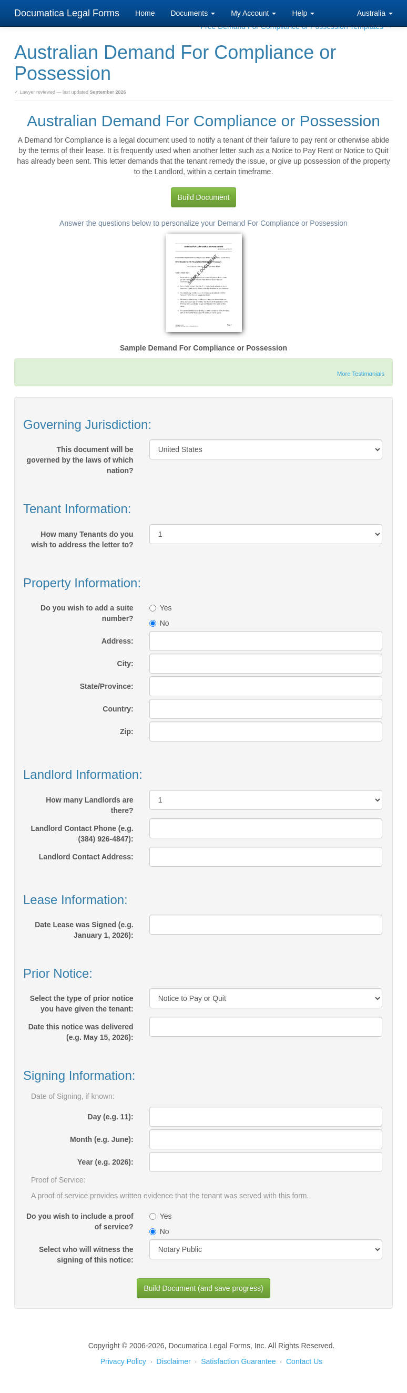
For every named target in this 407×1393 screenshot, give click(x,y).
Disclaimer (173, 1361)
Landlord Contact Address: (86, 857)
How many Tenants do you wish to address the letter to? (82, 539)
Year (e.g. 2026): (105, 1162)
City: (125, 663)
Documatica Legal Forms (66, 13)
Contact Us (304, 1361)
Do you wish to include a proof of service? (80, 1221)
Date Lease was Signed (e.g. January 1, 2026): (84, 929)
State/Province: (107, 686)
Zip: (127, 731)
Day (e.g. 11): (111, 1117)
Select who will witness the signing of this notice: (86, 1254)
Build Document (204, 197)
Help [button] (303, 13)
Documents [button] (192, 13)
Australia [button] (375, 13)
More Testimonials (360, 373)
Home (145, 13)
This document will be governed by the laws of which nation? (80, 460)
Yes (160, 608)
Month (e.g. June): (102, 1139)
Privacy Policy (123, 1361)
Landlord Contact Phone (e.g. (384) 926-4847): (81, 833)
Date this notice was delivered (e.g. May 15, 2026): (81, 1032)
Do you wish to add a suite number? (87, 613)
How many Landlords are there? (89, 805)
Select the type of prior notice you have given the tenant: (82, 1003)
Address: (117, 641)
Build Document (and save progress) (203, 1288)
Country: (118, 709)
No (159, 623)
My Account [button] (253, 13)
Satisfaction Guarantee (238, 1361)
